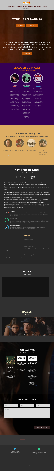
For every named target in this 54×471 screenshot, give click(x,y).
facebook (45, 6)
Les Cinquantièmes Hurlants (21, 363)
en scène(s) (19, 6)
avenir (13, 6)
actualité (39, 6)
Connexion (23, 441)
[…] (36, 385)
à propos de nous (32, 6)
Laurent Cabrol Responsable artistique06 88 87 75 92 (15, 453)
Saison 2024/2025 (10, 366)
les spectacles (32, 25)
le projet (20, 25)
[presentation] (14, 421)
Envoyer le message (42, 427)
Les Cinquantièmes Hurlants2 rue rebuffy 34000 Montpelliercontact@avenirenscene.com (39, 452)
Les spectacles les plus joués (32, 363)
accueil (9, 6)
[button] (3, 373)
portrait (25, 6)
